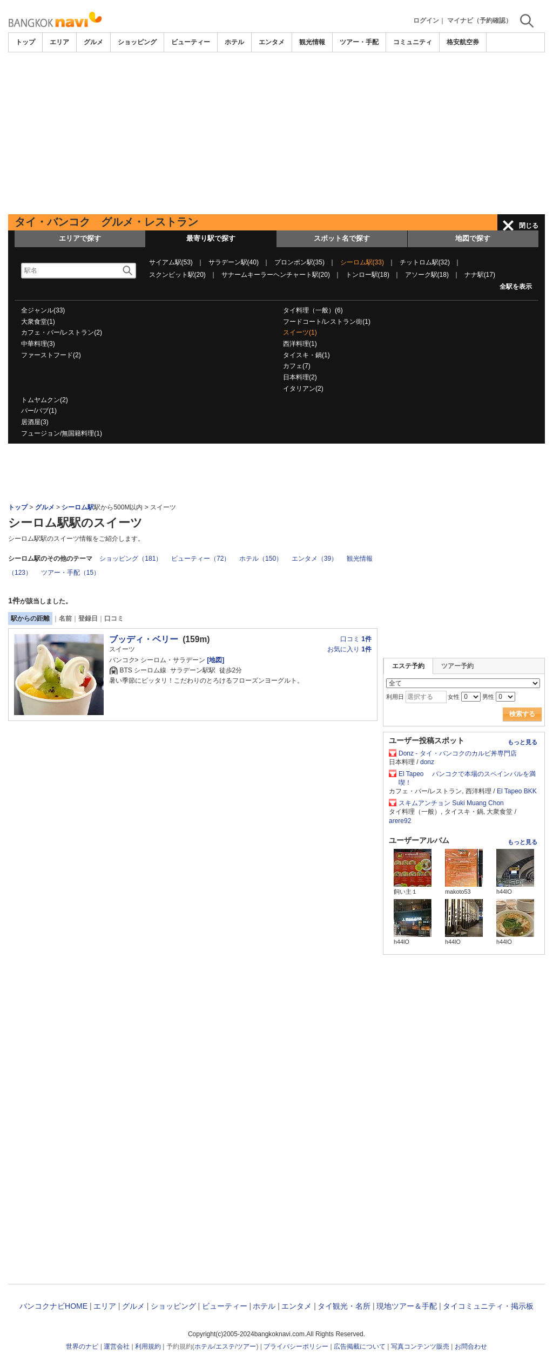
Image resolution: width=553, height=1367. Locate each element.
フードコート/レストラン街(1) (326, 321)
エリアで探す (80, 238)
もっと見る (522, 742)
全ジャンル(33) (43, 310)
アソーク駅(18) (427, 274)
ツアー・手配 (359, 42)
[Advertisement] (276, 133)
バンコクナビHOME (53, 1306)
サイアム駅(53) (171, 262)
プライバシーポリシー (296, 1346)
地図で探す (472, 238)
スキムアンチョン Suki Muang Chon (451, 803)
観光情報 (312, 42)
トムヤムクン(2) (44, 400)
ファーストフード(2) (51, 355)
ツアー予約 (457, 666)
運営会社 (117, 1346)
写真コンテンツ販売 (420, 1346)
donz (427, 762)
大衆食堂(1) (38, 321)
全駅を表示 (516, 286)
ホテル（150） (260, 558)
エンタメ (272, 42)
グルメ (93, 42)
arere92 (400, 821)
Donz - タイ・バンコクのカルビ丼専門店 (461, 753)
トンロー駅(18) (367, 274)
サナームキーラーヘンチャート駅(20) (275, 274)
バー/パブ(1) (39, 410)
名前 (65, 618)
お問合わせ (471, 1346)
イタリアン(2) (303, 388)
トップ (25, 42)
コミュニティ (412, 42)
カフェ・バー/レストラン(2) (61, 332)
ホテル (234, 42)
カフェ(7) (297, 366)
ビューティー (190, 42)
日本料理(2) (300, 377)
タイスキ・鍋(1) (306, 355)
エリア (59, 42)
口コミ (114, 618)
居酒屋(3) (35, 422)
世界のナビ (82, 1346)
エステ (225, 1346)
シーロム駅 (78, 507)
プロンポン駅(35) (299, 262)
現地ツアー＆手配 (406, 1306)
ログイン (426, 20)
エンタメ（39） (315, 558)
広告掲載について (360, 1346)
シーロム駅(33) (362, 262)
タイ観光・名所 (344, 1306)
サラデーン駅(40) (233, 262)
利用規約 (148, 1346)
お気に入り (349, 649)
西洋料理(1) (300, 344)
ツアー (246, 1346)
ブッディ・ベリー (143, 639)
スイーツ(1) (300, 332)
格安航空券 (463, 42)
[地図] (214, 660)
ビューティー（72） (200, 558)
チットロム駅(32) (425, 262)
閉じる (528, 225)
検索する (522, 714)
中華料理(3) (38, 344)
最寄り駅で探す (210, 238)
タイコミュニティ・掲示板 (488, 1306)
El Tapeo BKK (517, 791)
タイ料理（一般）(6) (313, 310)
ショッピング (137, 42)
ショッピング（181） (130, 558)
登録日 (88, 618)
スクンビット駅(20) (177, 274)
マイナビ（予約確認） (479, 20)
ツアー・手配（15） (70, 572)
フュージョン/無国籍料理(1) (61, 433)
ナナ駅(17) (479, 274)
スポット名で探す (342, 238)
